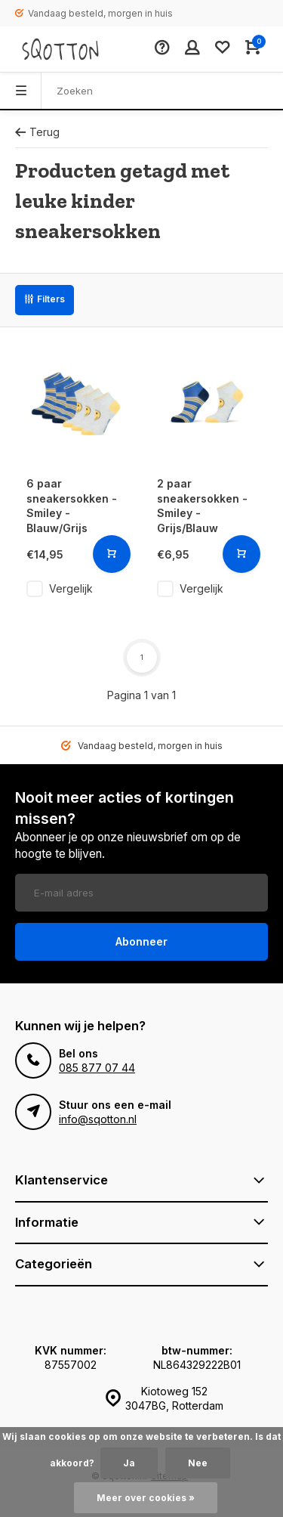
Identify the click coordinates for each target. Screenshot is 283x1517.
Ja (129, 1463)
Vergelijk (71, 588)
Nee (198, 1463)
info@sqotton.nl (98, 1119)
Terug (37, 131)
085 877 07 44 (97, 1067)
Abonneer (141, 941)
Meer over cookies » (146, 1497)
